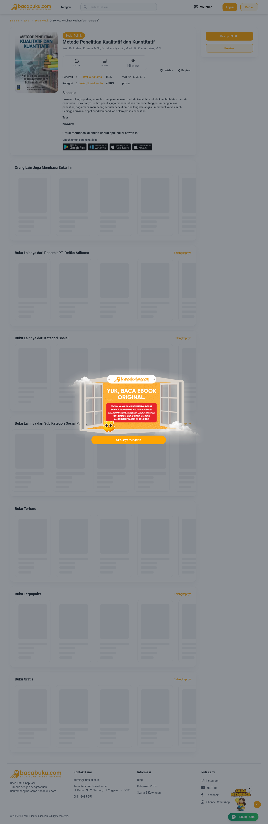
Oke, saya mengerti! (128, 442)
